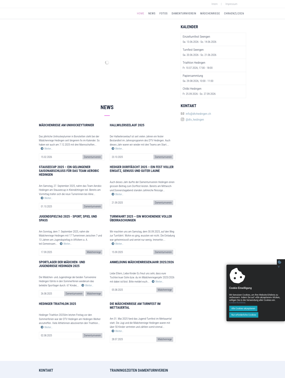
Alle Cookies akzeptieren (236, 315)
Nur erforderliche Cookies (265, 315)
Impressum (231, 4)
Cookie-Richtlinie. (269, 309)
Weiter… (47, 149)
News (152, 13)
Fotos (164, 13)
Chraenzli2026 (234, 13)
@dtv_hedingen (195, 120)
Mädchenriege (210, 13)
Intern (215, 4)
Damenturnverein (183, 13)
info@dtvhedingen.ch (198, 114)
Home (141, 13)
